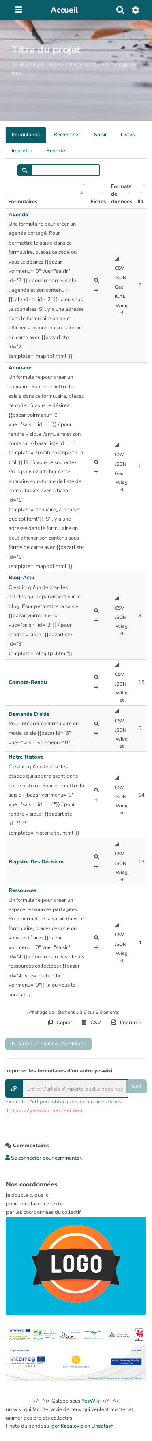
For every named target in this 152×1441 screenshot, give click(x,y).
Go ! (136, 1086)
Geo (119, 287)
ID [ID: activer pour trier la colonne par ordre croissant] (140, 201)
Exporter (56, 150)
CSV (119, 268)
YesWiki (91, 1401)
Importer (22, 150)
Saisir (100, 134)
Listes (128, 134)
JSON (120, 277)
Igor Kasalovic (66, 1426)
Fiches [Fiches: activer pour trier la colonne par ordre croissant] (98, 201)
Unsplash (102, 1426)
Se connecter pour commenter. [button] (44, 1158)
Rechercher (67, 134)
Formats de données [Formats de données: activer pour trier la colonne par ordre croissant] (121, 194)
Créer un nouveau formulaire (48, 1043)
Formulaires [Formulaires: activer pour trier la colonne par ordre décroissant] (22, 201)
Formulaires (26, 134)
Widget (122, 309)
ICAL (120, 296)
